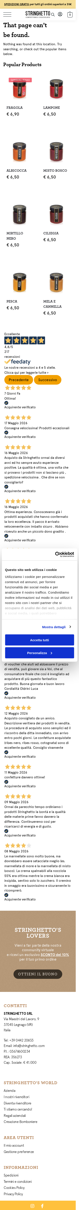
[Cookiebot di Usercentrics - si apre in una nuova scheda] (56, 554)
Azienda (9, 1090)
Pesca (12, 301)
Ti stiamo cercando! (18, 1109)
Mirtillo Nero (15, 236)
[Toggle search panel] (53, 14)
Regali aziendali (15, 1115)
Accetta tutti (39, 640)
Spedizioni (11, 1175)
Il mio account (14, 1145)
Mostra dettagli (54, 627)
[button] (69, 14)
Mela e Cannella (52, 304)
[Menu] (9, 14)
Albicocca (17, 170)
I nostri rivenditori (16, 1097)
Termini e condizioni (18, 1181)
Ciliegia (51, 233)
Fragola (15, 107)
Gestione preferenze (19, 1152)
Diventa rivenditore (17, 1103)
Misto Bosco (55, 170)
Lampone (51, 107)
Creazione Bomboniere (20, 1122)
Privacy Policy (13, 1194)
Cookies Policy (14, 1188)
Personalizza (39, 653)
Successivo (47, 380)
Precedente (19, 380)
